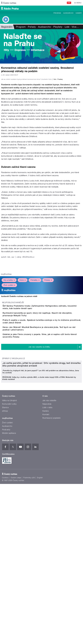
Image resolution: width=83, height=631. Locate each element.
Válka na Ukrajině (9, 521)
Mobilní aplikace (9, 553)
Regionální (7, 26)
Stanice (5, 528)
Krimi (23, 326)
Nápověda (46, 524)
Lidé (67, 26)
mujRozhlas (6, 320)
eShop (5, 531)
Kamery (79, 13)
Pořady (32, 26)
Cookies (5, 598)
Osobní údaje (16, 598)
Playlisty (57, 26)
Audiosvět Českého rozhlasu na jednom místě (19, 343)
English (40, 598)
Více (75, 26)
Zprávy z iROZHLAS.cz (13, 425)
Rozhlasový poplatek (51, 538)
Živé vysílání (9, 331)
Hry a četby (9, 326)
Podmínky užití (29, 598)
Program (57, 13)
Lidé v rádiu (47, 528)
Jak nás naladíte (49, 521)
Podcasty (6, 550)
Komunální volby (9, 524)
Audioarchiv (68, 13)
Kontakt (45, 535)
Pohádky (34, 326)
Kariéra (45, 531)
